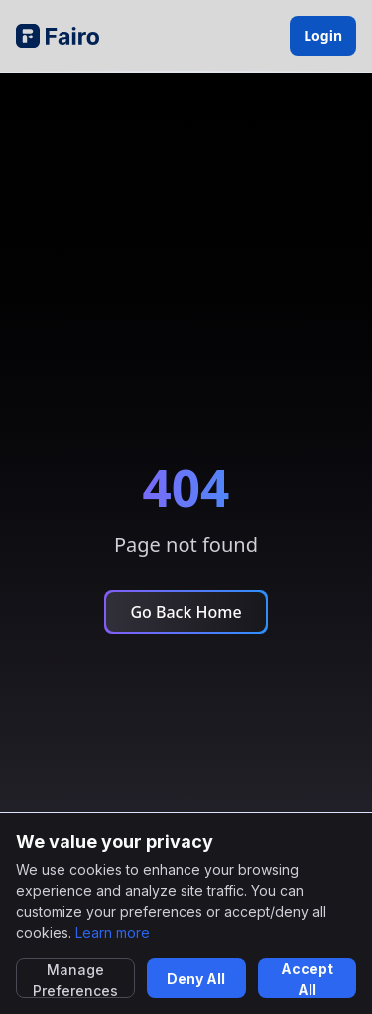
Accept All (307, 979)
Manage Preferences (75, 979)
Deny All (196, 978)
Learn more (112, 932)
